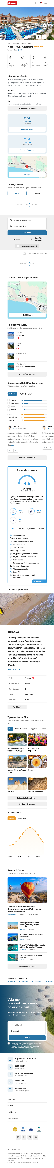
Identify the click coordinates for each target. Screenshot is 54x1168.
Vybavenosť (31, 529)
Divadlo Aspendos (35, 792)
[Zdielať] (44, 37)
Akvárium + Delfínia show (25, 367)
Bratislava (36, 981)
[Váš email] (27, 1025)
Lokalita (41, 529)
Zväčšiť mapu (27, 315)
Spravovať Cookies (14, 1149)
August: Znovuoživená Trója (17, 771)
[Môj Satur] (41, 3)
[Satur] (12, 3)
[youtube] (35, 1137)
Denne (17, 193)
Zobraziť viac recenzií (27, 458)
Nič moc (13, 410)
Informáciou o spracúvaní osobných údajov (22, 1047)
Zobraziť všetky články (27, 966)
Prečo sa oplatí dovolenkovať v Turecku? (32, 956)
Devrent (11, 792)
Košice (49, 981)
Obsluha (21, 529)
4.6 (20, 50)
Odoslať (27, 1038)
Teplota (11, 818)
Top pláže (34, 729)
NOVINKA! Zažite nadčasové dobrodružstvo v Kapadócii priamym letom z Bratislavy (25, 909)
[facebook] (18, 1137)
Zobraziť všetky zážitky (27, 798)
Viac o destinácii (15, 670)
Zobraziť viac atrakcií (27, 374)
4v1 (17, 356)
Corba (30, 770)
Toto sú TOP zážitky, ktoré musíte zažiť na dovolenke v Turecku (32, 946)
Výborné (13, 400)
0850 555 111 (20, 1066)
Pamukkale (20, 335)
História (43, 729)
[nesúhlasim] (15, 451)
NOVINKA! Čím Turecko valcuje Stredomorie (31, 936)
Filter (16, 239)
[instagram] (29, 1137)
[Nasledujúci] (45, 25)
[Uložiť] (38, 37)
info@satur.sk (21, 1088)
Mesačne (37, 193)
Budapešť (23, 981)
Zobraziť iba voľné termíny (37, 254)
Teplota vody (22, 818)
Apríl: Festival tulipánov (33, 749)
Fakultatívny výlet (21, 729)
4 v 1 (17, 346)
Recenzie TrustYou (27, 150)
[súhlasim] (11, 451)
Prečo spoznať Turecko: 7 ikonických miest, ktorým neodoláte (29, 925)
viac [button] (12, 445)
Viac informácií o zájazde (27, 108)
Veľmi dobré (15, 403)
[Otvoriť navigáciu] (45, 3)
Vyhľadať (27, 233)
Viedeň (11, 981)
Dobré (13, 406)
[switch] (24, 254)
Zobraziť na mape (27, 804)
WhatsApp (19, 1081)
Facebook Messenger (24, 1073)
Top (10, 729)
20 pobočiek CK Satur (25, 1058)
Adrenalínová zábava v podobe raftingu (16, 749)
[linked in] (24, 1137)
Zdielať (17, 707)
